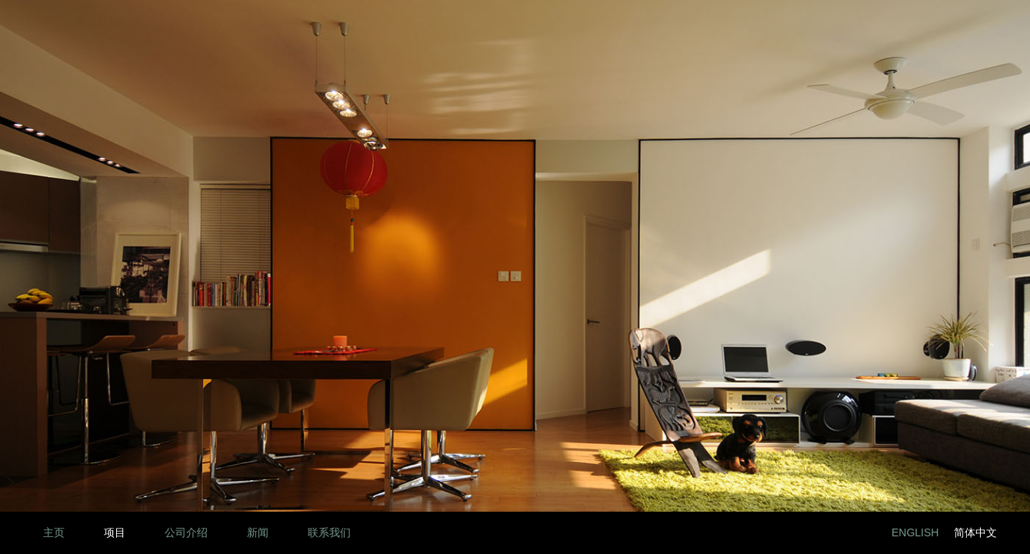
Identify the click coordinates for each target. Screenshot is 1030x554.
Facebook (820, 532)
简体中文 (975, 532)
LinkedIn (785, 532)
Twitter (855, 532)
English (915, 532)
